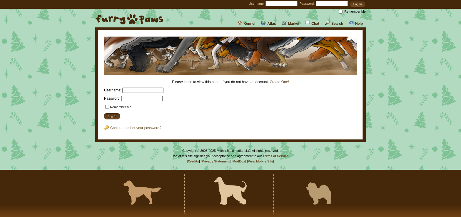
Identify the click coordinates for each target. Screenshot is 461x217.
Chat (312, 24)
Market (291, 24)
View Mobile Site (260, 161)
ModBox (239, 161)
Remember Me (355, 11)
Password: (307, 3)
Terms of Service (276, 156)
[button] (357, 4)
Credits (193, 161)
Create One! (279, 82)
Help (356, 24)
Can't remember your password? (132, 128)
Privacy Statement (216, 161)
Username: (257, 3)
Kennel (246, 24)
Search (334, 24)
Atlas (268, 24)
